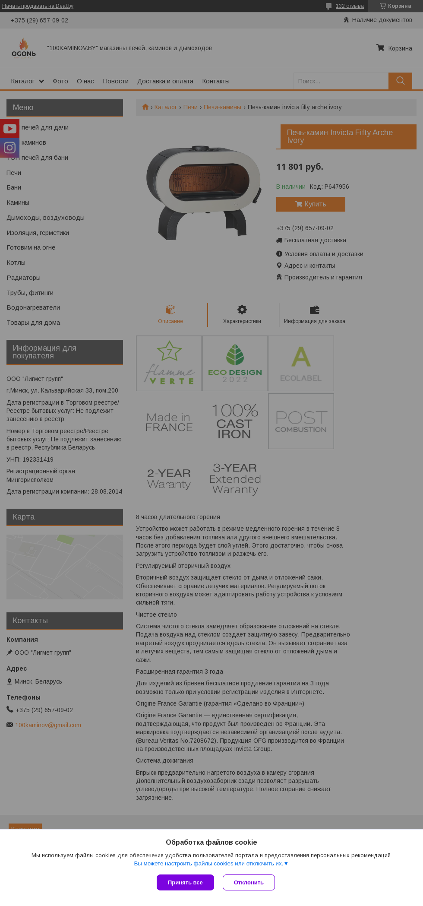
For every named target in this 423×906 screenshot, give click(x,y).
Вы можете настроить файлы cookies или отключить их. (208, 863)
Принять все (185, 882)
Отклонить (249, 882)
